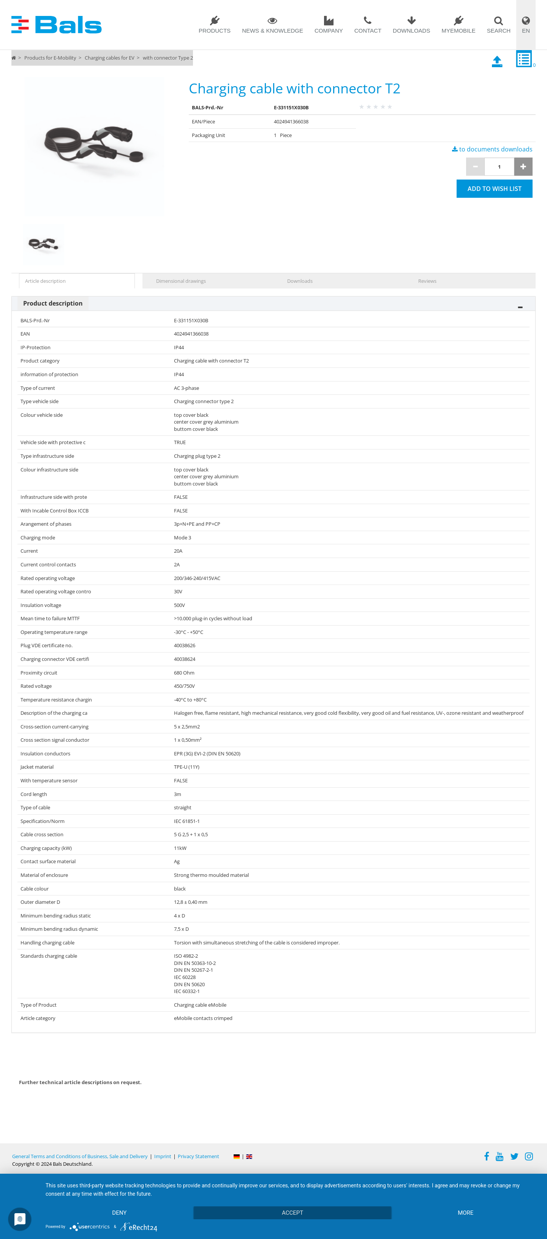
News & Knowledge (272, 30)
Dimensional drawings (181, 280)
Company (329, 30)
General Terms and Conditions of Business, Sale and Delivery (80, 1156)
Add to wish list (495, 188)
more (465, 1212)
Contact (367, 30)
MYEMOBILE (458, 30)
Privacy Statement (198, 1156)
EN (526, 30)
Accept (292, 1212)
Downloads (411, 30)
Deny (119, 1212)
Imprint (162, 1156)
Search (499, 30)
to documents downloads (492, 149)
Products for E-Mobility (50, 57)
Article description (45, 280)
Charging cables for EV (109, 57)
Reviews (427, 280)
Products (215, 30)
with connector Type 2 (168, 57)
